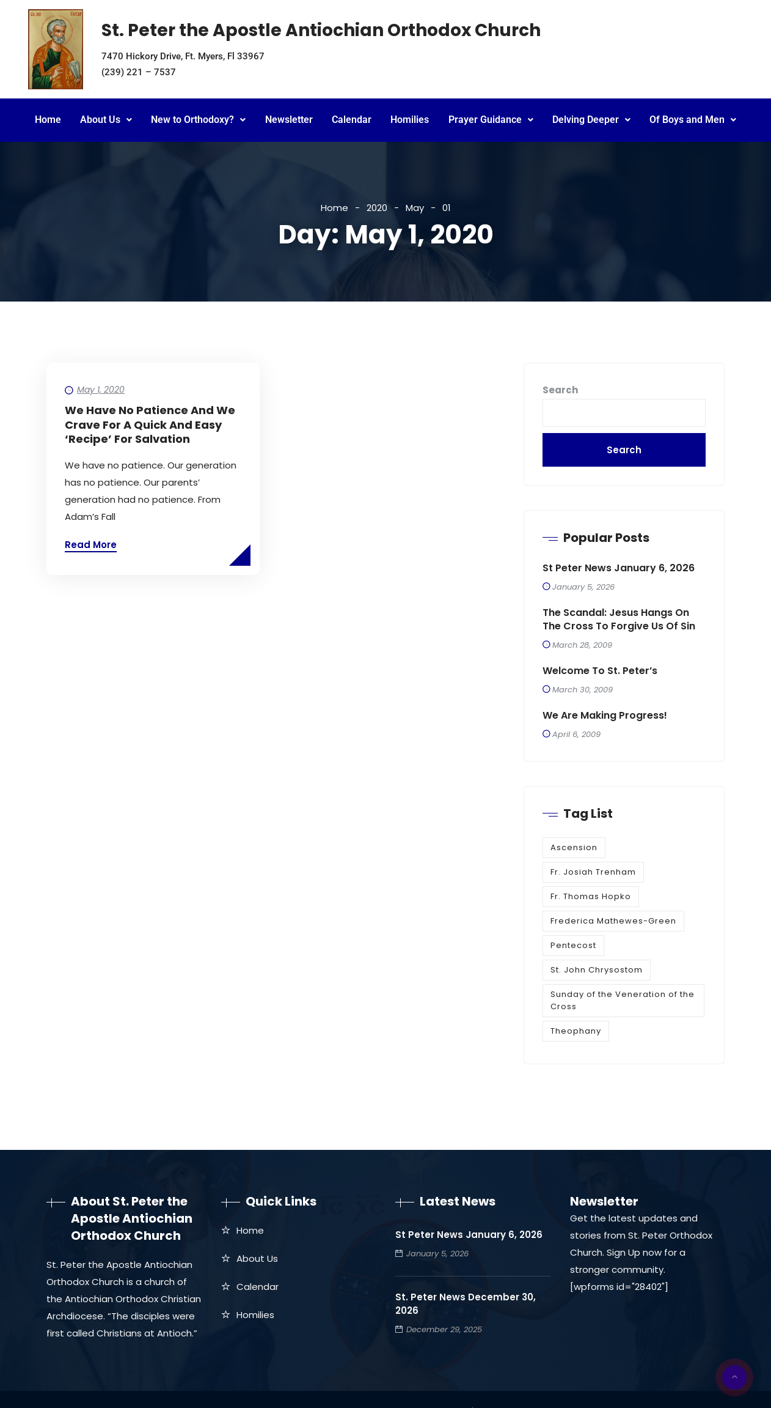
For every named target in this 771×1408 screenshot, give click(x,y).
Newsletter (289, 119)
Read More (91, 544)
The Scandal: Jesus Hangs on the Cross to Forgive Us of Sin (619, 619)
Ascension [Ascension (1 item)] (573, 847)
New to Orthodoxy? (198, 119)
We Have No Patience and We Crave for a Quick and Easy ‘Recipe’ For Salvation (150, 424)
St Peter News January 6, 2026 (619, 568)
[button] (105, 120)
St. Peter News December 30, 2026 (465, 1304)
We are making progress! (605, 715)
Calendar (351, 119)
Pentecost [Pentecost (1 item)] (573, 945)
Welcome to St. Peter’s (600, 671)
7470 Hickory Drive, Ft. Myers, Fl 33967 (183, 56)
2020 (377, 207)
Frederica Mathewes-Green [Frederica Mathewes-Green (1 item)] (613, 921)
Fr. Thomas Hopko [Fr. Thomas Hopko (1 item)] (590, 896)
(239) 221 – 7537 (138, 72)
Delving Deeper (591, 119)
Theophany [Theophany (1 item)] (575, 1031)
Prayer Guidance (490, 119)
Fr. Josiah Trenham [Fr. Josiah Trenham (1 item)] (593, 872)
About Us (106, 119)
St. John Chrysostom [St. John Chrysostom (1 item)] (596, 970)
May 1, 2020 (101, 389)
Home (48, 119)
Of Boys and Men (692, 119)
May (415, 207)
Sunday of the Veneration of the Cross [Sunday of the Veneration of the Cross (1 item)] (622, 1000)
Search (560, 389)
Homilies (409, 119)
